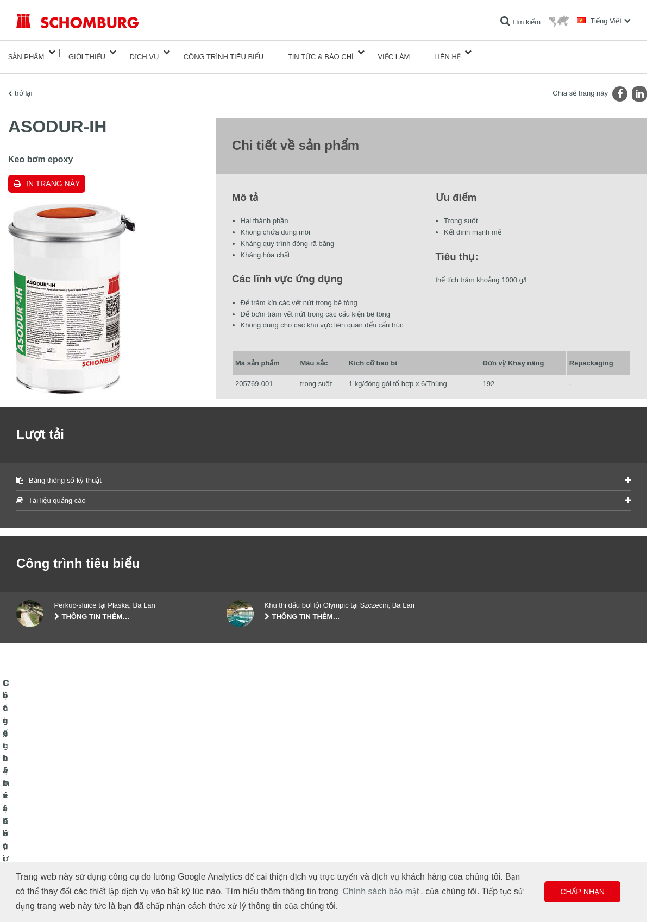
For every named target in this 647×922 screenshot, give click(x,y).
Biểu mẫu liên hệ (251, 844)
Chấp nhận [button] (582, 891)
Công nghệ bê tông (44, 860)
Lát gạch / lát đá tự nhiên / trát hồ (64, 827)
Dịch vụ (144, 52)
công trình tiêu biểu (223, 52)
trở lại (23, 84)
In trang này (53, 174)
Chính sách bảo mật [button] (380, 891)
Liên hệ (447, 52)
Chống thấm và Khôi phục (54, 811)
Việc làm (394, 52)
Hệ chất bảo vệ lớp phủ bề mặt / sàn (69, 844)
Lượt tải (238, 827)
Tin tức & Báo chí (321, 52)
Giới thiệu (86, 52)
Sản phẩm (26, 52)
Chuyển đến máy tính (258, 811)
